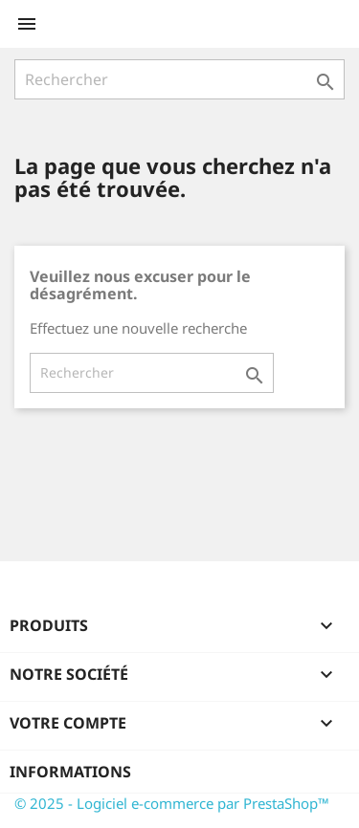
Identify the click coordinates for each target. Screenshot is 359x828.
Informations (70, 771)
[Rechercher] (179, 79)
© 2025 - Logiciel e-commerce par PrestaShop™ (171, 803)
